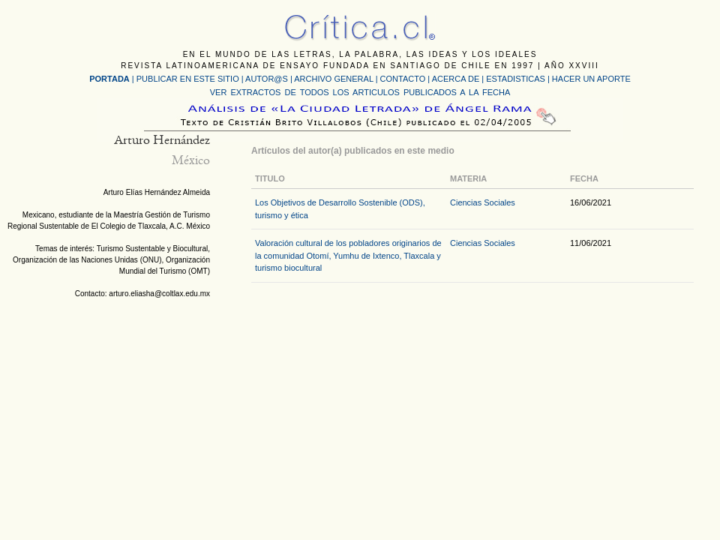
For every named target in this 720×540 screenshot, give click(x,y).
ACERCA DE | (459, 78)
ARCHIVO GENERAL (333, 78)
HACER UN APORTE (591, 78)
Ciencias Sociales (482, 202)
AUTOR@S (267, 78)
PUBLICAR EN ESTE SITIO (187, 78)
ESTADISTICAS (515, 78)
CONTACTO (403, 78)
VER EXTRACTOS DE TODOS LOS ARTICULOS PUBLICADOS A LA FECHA (360, 92)
